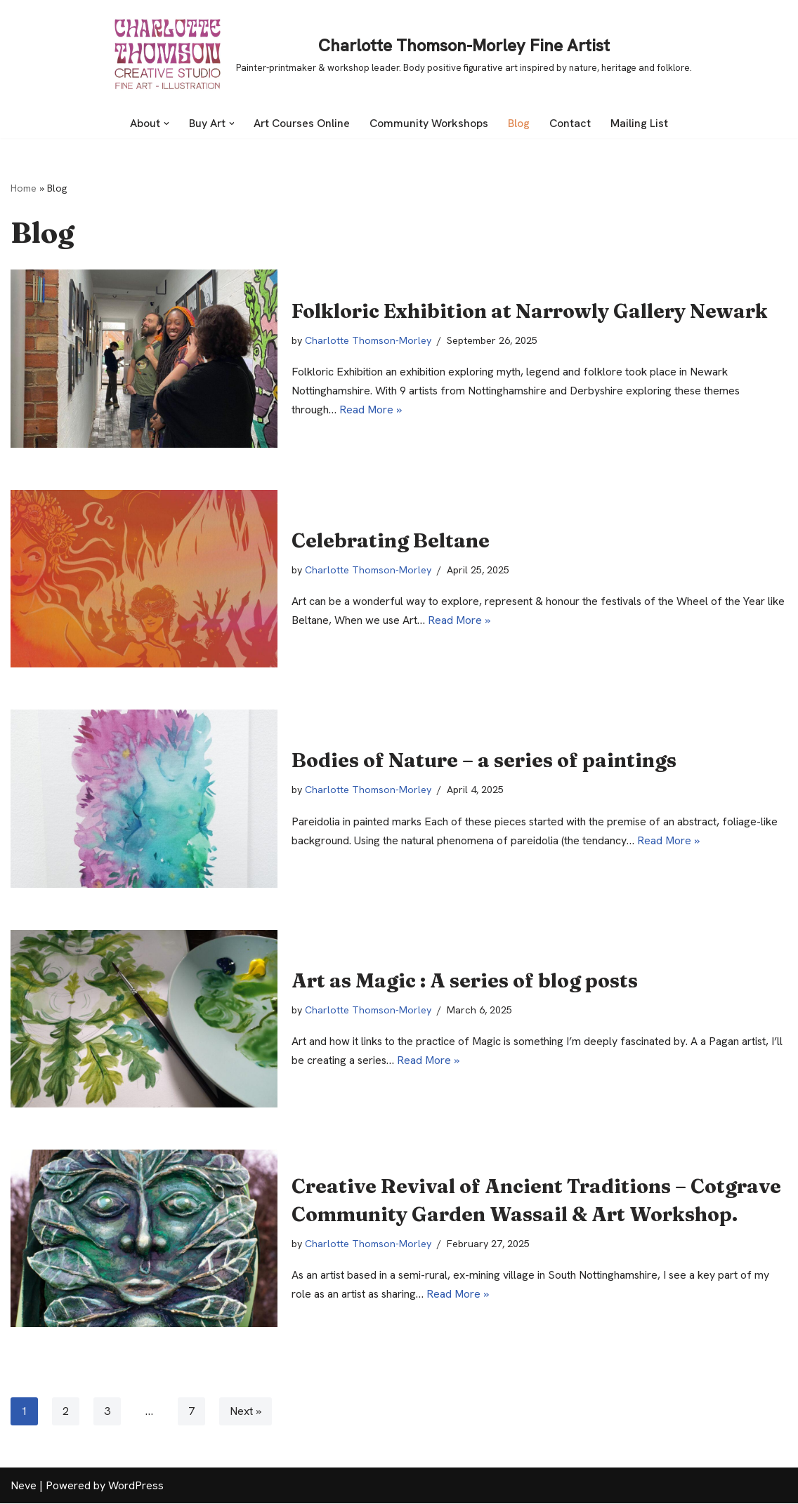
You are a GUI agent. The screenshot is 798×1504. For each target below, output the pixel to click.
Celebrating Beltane (391, 540)
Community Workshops (430, 123)
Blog (521, 123)
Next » (245, 1411)
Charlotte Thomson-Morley (369, 340)
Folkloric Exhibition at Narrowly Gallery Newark (530, 311)
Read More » (371, 411)
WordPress (136, 1486)
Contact (572, 123)
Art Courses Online (302, 123)
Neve (24, 1486)
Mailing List (641, 123)
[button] (165, 123)
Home (24, 188)
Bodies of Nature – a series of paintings (484, 760)
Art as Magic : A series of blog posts (465, 980)
